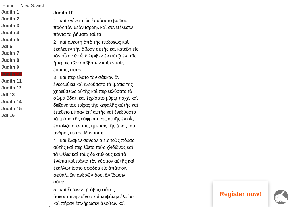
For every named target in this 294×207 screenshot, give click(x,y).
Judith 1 (10, 11)
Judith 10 (11, 74)
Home (8, 5)
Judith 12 (11, 87)
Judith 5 (10, 39)
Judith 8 (10, 60)
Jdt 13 (8, 94)
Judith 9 (10, 67)
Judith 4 (10, 32)
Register (232, 194)
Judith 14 (11, 101)
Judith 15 (11, 108)
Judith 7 (10, 53)
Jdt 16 (8, 115)
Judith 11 (11, 80)
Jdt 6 (6, 46)
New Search (32, 5)
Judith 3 (10, 25)
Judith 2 (10, 18)
